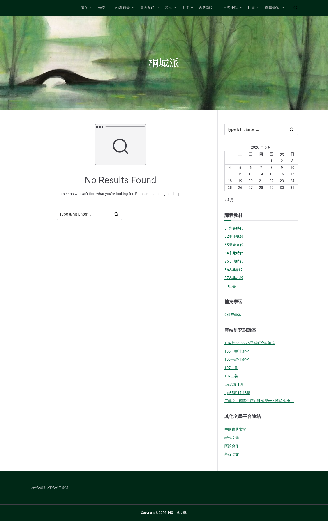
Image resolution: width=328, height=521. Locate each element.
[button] (90, 8)
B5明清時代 (233, 261)
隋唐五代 (149, 8)
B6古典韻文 (233, 270)
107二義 (231, 376)
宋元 (170, 8)
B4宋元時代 (233, 253)
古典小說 (233, 8)
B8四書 (230, 286)
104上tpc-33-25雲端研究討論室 (249, 343)
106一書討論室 (236, 351)
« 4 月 (229, 200)
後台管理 (39, 487)
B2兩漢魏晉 (233, 236)
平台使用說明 (58, 487)
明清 (187, 8)
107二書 (231, 368)
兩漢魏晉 (124, 8)
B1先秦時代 (233, 228)
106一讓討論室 (236, 359)
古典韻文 (208, 8)
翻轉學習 (274, 8)
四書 (254, 8)
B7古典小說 (233, 278)
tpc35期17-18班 (237, 393)
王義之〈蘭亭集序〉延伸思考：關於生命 (259, 401)
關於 (87, 8)
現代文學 (231, 438)
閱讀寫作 (231, 446)
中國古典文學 (235, 429)
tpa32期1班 (233, 384)
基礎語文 (231, 454)
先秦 (104, 8)
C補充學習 (232, 314)
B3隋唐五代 (233, 245)
